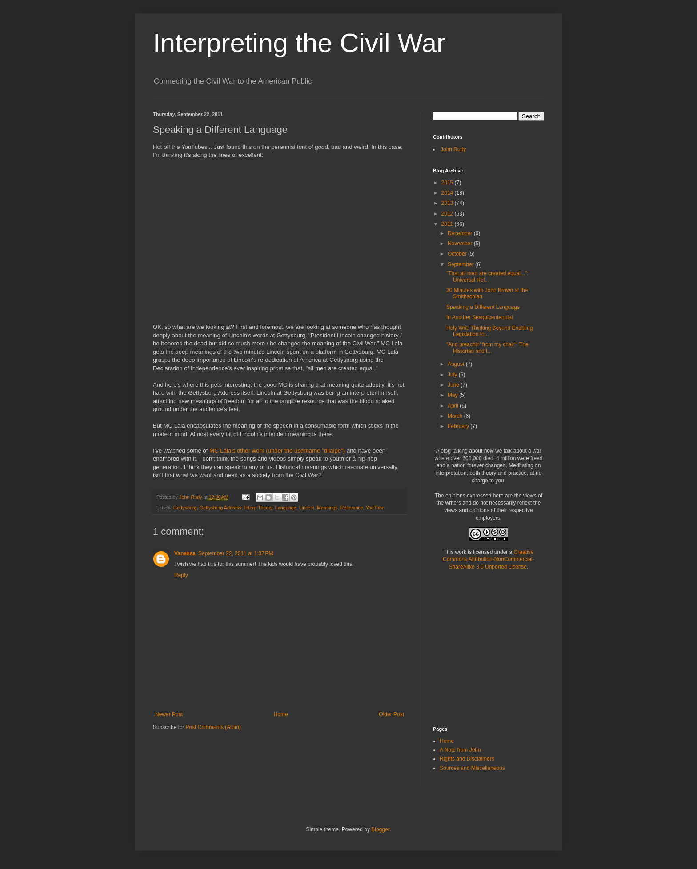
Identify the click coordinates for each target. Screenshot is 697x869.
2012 (448, 214)
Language (285, 507)
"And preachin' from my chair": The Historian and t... (487, 347)
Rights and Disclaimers (467, 759)
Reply (181, 575)
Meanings (327, 507)
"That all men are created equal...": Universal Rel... (487, 276)
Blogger (380, 829)
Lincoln (306, 507)
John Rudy (453, 149)
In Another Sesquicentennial (479, 317)
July (453, 375)
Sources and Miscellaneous (472, 768)
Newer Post (169, 714)
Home (281, 714)
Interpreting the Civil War (299, 43)
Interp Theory (258, 507)
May (453, 395)
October (458, 254)
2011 (448, 224)
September (461, 264)
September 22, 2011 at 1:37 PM (235, 553)
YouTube (375, 507)
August (457, 364)
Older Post (391, 714)
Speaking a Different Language (483, 307)
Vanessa (185, 553)
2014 (448, 193)
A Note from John (460, 750)
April (454, 406)
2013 (448, 203)
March (456, 416)
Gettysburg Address (221, 507)
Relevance (351, 507)
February (459, 426)
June (454, 385)
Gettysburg (185, 507)
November (461, 243)
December (461, 233)
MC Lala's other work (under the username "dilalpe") (277, 450)
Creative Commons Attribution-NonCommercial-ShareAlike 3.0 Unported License (488, 559)
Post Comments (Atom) (213, 727)
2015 (448, 183)
